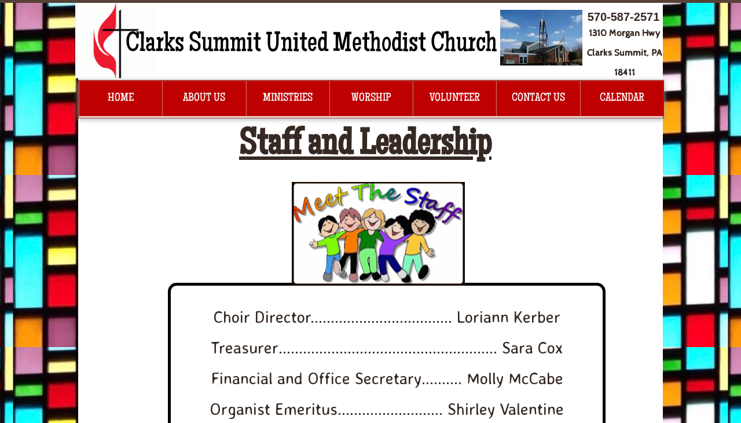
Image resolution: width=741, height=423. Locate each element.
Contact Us (538, 98)
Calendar (622, 98)
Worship (371, 98)
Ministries (288, 98)
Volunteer (455, 98)
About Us (204, 98)
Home (121, 98)
